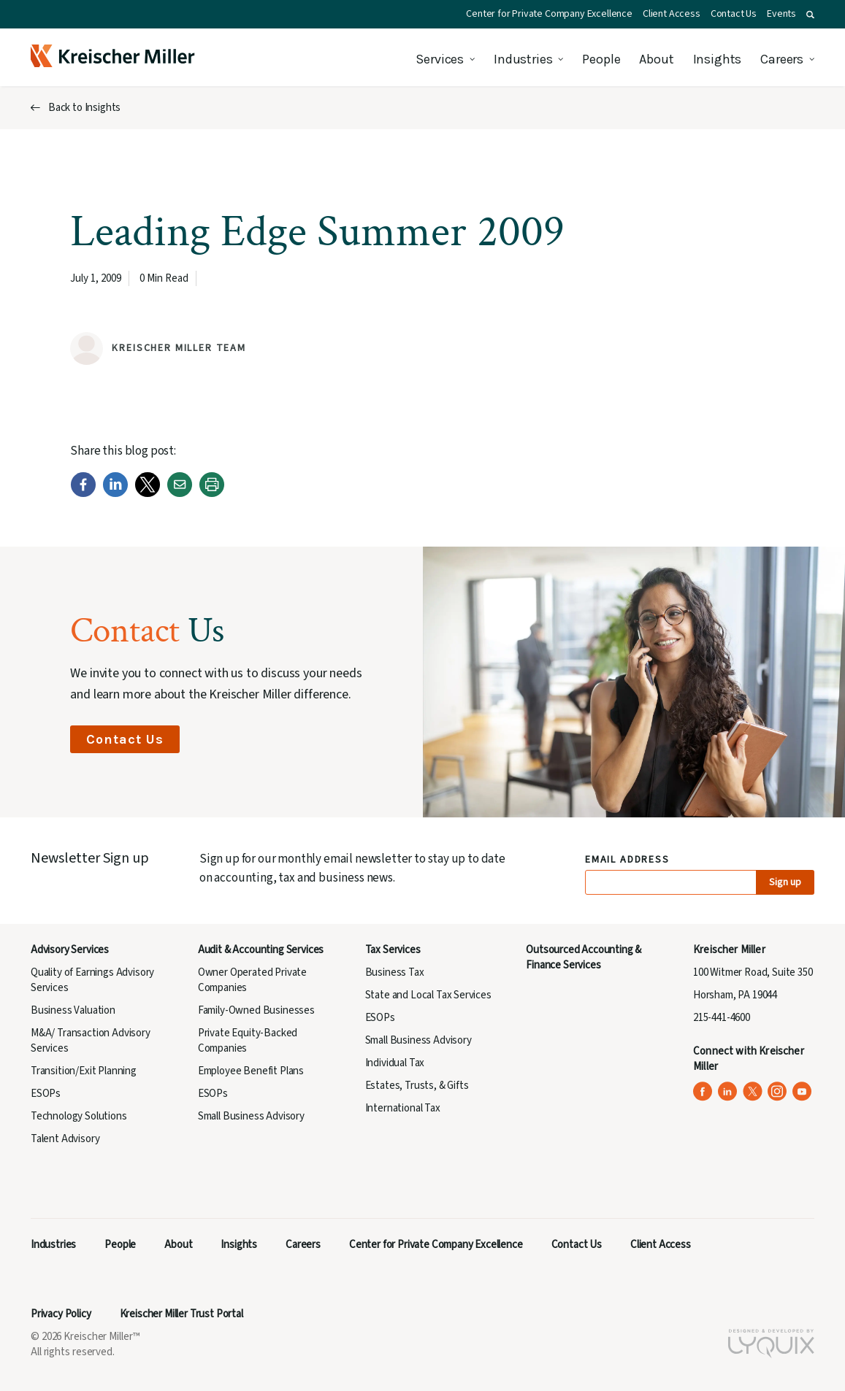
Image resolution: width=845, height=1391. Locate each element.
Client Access (671, 14)
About (656, 59)
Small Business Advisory (251, 1116)
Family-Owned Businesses (256, 1010)
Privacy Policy (61, 1314)
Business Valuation (73, 1010)
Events (781, 14)
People (601, 59)
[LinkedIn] (115, 494)
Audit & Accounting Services (261, 949)
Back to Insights (84, 107)
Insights (717, 59)
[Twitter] (147, 494)
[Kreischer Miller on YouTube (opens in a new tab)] (802, 1091)
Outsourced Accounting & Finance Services (583, 957)
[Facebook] (83, 494)
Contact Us (734, 14)
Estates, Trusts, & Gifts (417, 1085)
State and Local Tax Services (428, 995)
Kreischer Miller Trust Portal (181, 1314)
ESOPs (46, 1093)
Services (440, 59)
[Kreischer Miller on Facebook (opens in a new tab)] (703, 1091)
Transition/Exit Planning (84, 1071)
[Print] (212, 494)
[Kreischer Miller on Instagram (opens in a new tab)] (777, 1091)
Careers (781, 59)
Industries (523, 59)
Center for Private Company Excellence (549, 14)
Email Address (627, 860)
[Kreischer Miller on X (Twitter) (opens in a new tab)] (752, 1091)
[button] (810, 14)
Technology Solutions (79, 1116)
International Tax (402, 1108)
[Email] (180, 494)
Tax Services (393, 949)
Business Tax (394, 972)
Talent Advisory (65, 1139)
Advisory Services (70, 949)
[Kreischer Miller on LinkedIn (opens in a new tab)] (728, 1091)
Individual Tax (395, 1063)
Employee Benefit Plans (251, 1071)
